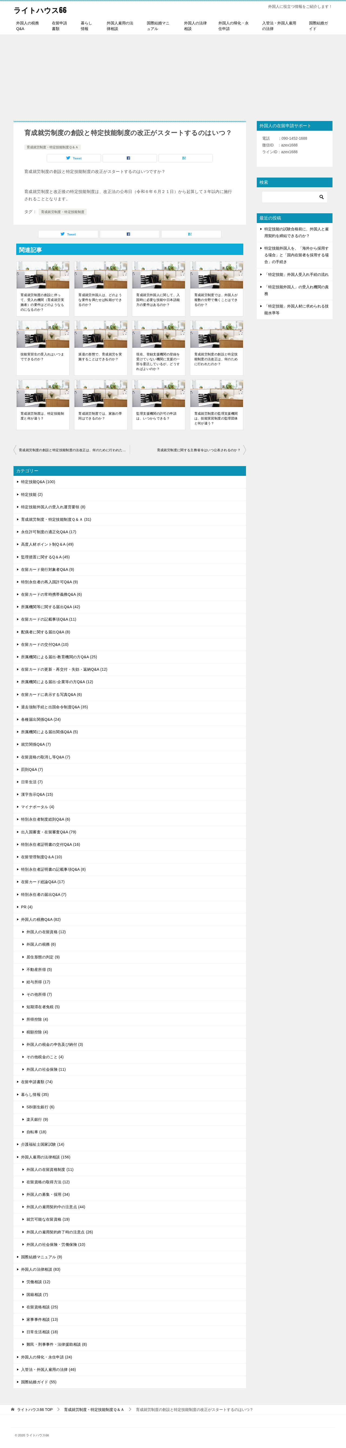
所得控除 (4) (37, 1019)
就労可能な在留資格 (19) (48, 1219)
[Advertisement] (173, 75)
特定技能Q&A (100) (38, 482)
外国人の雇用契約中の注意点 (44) (55, 1207)
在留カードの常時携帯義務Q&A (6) (51, 594)
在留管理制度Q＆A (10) (41, 857)
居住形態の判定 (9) (43, 957)
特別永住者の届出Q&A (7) (43, 894)
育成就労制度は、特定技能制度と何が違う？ (42, 416)
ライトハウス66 (43, 9)
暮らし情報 (86, 26)
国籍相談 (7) (37, 1294)
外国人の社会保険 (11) (46, 1069)
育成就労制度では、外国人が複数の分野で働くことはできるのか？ (216, 300)
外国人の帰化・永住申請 (233, 26)
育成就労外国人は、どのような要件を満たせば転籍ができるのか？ (100, 300)
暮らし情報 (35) (35, 1094)
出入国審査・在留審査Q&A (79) (48, 832)
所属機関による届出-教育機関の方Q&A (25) (59, 657)
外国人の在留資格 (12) (46, 932)
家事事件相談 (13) (42, 1319)
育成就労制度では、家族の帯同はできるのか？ (100, 416)
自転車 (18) (36, 1132)
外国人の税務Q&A (27, 26)
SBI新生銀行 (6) (40, 1107)
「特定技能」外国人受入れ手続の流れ (296, 274)
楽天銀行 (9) (37, 1119)
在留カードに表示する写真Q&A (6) (51, 694)
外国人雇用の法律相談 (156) (46, 1157)
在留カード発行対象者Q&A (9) (47, 569)
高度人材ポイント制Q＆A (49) (47, 544)
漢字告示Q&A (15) (37, 794)
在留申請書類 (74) (37, 1082)
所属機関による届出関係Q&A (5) (49, 732)
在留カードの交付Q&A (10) (45, 644)
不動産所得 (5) (39, 969)
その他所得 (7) (39, 994)
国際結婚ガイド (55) (38, 1382)
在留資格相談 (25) (42, 1307)
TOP (35, 1409)
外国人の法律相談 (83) (41, 1269)
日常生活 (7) (32, 782)
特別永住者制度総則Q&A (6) (45, 819)
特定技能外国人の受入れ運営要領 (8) (53, 507)
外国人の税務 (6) (41, 944)
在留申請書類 (59, 26)
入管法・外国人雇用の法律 (279, 26)
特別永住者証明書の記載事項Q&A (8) (53, 869)
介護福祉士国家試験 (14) (42, 1144)
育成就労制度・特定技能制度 (63, 212)
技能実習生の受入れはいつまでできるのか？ (42, 356)
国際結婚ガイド (318, 26)
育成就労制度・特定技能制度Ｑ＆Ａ (52, 147)
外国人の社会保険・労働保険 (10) (55, 1244)
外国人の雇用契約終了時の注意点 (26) (59, 1232)
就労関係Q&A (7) (36, 744)
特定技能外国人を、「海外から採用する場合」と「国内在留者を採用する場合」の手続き (296, 255)
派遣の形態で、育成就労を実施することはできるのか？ (100, 356)
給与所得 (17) (38, 982)
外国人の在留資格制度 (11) (50, 1169)
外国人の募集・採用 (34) (48, 1194)
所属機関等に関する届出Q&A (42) (50, 607)
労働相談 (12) (38, 1282)
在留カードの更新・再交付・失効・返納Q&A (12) (64, 669)
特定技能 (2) (32, 494)
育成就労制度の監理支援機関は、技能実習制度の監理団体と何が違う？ (216, 418)
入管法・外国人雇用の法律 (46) (48, 1369)
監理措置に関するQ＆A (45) (45, 557)
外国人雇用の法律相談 (120, 26)
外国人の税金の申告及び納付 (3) (54, 1044)
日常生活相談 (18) (42, 1332)
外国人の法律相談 (195, 26)
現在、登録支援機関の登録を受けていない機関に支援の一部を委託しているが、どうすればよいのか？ (158, 361)
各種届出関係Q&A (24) (41, 719)
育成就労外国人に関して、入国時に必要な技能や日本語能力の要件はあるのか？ (158, 300)
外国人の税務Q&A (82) (41, 919)
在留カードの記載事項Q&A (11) (48, 619)
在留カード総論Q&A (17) (43, 882)
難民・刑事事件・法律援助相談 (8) (56, 1344)
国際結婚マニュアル (158, 26)
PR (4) (27, 907)
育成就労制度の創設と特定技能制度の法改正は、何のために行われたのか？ (216, 359)
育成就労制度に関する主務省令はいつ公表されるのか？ (199, 450)
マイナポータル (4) (37, 807)
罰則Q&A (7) (32, 769)
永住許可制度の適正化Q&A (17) (48, 532)
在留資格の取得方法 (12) (48, 1182)
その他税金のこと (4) (45, 1057)
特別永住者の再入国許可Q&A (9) (49, 582)
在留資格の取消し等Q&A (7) (45, 757)
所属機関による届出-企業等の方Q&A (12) (57, 682)
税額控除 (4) (37, 1032)
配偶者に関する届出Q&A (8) (45, 632)
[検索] (294, 197)
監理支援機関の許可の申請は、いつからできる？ (156, 416)
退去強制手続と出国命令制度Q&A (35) (54, 707)
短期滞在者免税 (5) (43, 1007)
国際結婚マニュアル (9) (41, 1257)
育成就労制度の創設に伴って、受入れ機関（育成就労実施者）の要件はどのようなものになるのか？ (42, 302)
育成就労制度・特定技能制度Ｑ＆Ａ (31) (56, 519)
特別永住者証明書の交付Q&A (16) (50, 844)
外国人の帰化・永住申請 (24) (46, 1357)
